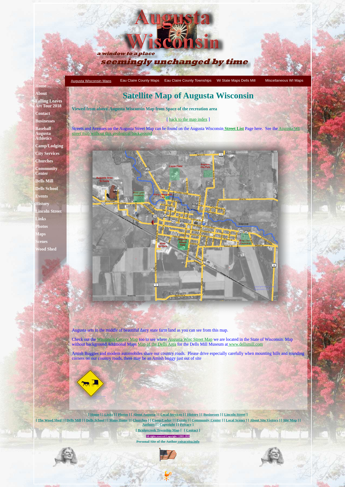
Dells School (46, 188)
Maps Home (118, 420)
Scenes (41, 241)
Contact (42, 113)
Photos (41, 226)
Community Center (46, 171)
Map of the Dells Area (157, 344)
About (41, 93)
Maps (40, 234)
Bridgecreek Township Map (158, 430)
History (42, 203)
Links (40, 218)
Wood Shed (46, 249)
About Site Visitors (264, 420)
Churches (44, 161)
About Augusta (144, 414)
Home (41, 86)
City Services (47, 153)
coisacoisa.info (188, 441)
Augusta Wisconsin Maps (91, 81)
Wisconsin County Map (117, 339)
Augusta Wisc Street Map (190, 339)
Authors (148, 424)
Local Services (171, 414)
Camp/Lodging (49, 146)
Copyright (167, 424)
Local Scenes (235, 420)
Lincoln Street (48, 211)
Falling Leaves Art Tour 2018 (48, 103)
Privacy (186, 424)
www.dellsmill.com (245, 344)
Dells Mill (44, 181)
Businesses (45, 121)
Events (41, 196)
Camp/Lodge (162, 420)
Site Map (290, 420)
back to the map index (188, 119)
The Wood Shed (50, 420)
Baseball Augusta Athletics (43, 133)
